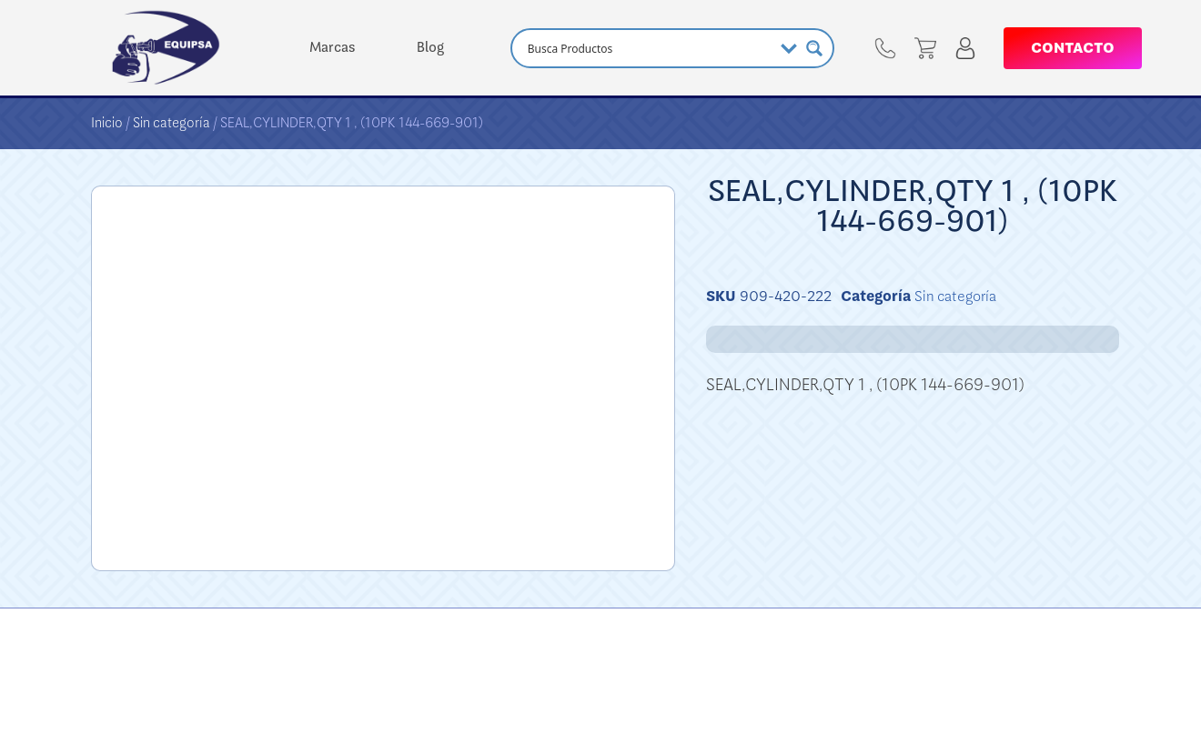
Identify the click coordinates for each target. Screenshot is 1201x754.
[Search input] (648, 48)
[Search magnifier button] (814, 48)
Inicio (107, 123)
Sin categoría (171, 123)
